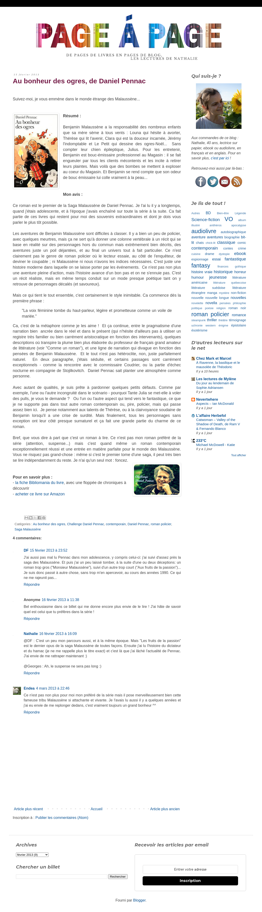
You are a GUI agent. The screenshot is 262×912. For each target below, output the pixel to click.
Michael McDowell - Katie (215, 445)
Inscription (190, 881)
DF (26, 550)
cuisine (195, 254)
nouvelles (238, 298)
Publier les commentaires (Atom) (62, 818)
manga (212, 293)
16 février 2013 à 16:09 (58, 634)
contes (228, 248)
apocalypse (238, 225)
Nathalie (31, 634)
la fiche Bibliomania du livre (39, 482)
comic (241, 243)
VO (229, 219)
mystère (224, 293)
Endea (29, 688)
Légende (240, 213)
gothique (240, 266)
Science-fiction (205, 219)
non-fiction (238, 293)
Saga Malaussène (28, 529)
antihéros (216, 225)
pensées (225, 303)
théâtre (223, 320)
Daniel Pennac (138, 524)
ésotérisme (199, 330)
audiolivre (203, 231)
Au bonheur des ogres (49, 524)
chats (200, 243)
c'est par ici (220, 158)
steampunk (198, 320)
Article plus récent (28, 809)
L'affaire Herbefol (211, 416)
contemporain (116, 524)
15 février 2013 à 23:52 (48, 550)
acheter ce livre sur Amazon (40, 494)
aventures (215, 237)
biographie (232, 237)
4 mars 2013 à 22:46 (52, 688)
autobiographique (233, 232)
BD (208, 213)
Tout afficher (238, 455)
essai (216, 259)
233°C (201, 441)
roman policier (161, 524)
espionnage (199, 259)
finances (223, 266)
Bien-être (223, 213)
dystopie (224, 254)
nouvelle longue (217, 298)
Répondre (32, 584)
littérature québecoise (229, 282)
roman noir (237, 308)
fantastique (235, 259)
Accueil (97, 809)
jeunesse (218, 277)
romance (239, 315)
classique (226, 242)
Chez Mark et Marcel (213, 358)
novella (211, 303)
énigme (223, 325)
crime (242, 248)
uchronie (197, 325)
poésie (209, 308)
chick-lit (211, 243)
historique (223, 271)
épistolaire (238, 325)
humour (197, 277)
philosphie (239, 303)
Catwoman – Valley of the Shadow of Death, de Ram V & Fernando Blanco (218, 424)
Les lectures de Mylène (216, 379)
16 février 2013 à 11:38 (60, 600)
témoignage (237, 320)
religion (221, 308)
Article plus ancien (165, 809)
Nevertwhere (207, 399)
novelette (197, 303)
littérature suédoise (208, 288)
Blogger (139, 900)
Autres (195, 213)
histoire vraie (201, 272)
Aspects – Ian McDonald (215, 403)
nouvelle (197, 298)
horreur (240, 272)
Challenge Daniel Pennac (85, 524)
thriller (212, 320)
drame (209, 254)
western (210, 325)
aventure (198, 237)
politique (196, 308)
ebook (240, 253)
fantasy (200, 265)
